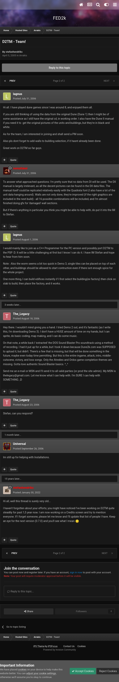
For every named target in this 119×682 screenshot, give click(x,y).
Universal (19, 444)
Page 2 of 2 (59, 81)
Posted (24, 98)
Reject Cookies (108, 671)
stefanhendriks (14, 51)
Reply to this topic (59, 67)
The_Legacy (21, 314)
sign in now (76, 572)
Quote (13, 160)
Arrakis (23, 55)
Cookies (81, 646)
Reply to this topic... (20, 591)
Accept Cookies (83, 671)
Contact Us (68, 646)
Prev (12, 81)
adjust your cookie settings (41, 673)
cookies (22, 669)
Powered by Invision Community (59, 649)
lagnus (17, 94)
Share (28, 611)
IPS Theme (39, 646)
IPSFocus (52, 646)
